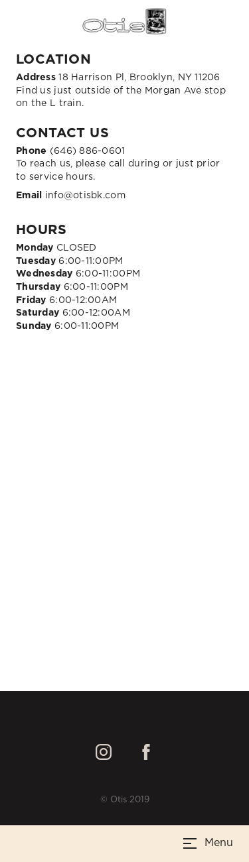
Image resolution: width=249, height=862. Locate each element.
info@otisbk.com (70, 196)
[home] (124, 21)
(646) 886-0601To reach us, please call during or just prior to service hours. (118, 164)
